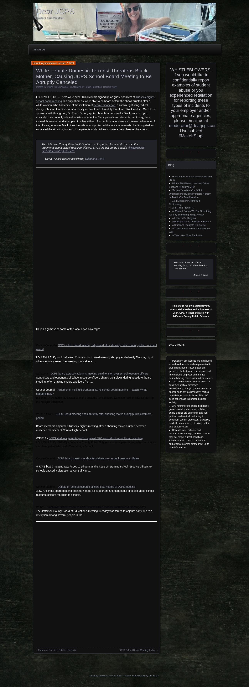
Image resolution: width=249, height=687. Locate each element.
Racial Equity (110, 87)
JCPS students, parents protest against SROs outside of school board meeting (96, 438)
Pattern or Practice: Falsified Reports (57, 650)
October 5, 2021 (94, 158)
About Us (39, 49)
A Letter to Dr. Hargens (184, 218)
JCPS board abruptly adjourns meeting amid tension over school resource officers (99, 373)
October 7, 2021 (66, 63)
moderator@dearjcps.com (193, 125)
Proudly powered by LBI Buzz (106, 675)
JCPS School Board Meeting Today (137, 650)
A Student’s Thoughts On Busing (189, 225)
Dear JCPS (55, 11)
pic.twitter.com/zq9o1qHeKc (58, 151)
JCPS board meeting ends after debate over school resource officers (99, 458)
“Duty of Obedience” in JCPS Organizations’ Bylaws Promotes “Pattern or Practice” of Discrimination (190, 194)
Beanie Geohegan (104, 105)
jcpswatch (49, 63)
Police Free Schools (57, 87)
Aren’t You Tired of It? (183, 207)
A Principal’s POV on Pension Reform (191, 221)
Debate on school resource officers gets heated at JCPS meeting (96, 486)
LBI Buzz (154, 675)
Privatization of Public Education (85, 87)
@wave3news (136, 147)
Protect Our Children (50, 18)
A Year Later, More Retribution (187, 235)
